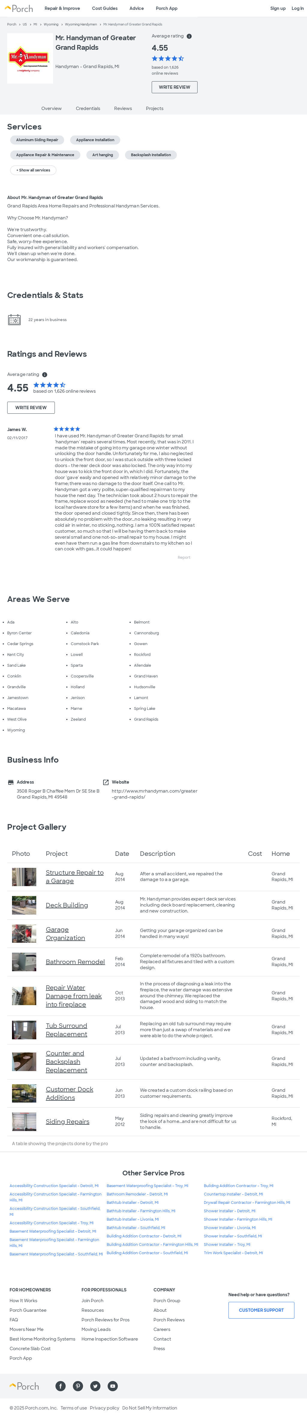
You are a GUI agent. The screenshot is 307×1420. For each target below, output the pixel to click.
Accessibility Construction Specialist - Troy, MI (52, 1223)
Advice (137, 8)
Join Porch (92, 1300)
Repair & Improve (62, 8)
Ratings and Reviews (47, 354)
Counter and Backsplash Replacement (66, 1061)
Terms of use (74, 1408)
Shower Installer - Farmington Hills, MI (238, 1219)
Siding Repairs (67, 1122)
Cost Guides (105, 8)
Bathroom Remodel (75, 962)
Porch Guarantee (28, 1310)
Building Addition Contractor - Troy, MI (238, 1185)
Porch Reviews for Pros (106, 1320)
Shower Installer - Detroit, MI (229, 1211)
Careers (162, 1329)
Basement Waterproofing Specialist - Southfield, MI (56, 1254)
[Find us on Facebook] (60, 1386)
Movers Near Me (26, 1329)
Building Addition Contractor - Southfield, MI (147, 1253)
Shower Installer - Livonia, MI (230, 1227)
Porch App (166, 8)
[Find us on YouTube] (113, 1386)
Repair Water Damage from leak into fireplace (74, 996)
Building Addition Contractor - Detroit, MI (144, 1236)
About (160, 1310)
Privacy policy (104, 1408)
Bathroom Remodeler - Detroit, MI (137, 1194)
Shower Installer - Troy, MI (227, 1244)
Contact (162, 1339)
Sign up (278, 8)
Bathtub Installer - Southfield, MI (136, 1227)
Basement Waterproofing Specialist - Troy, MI (147, 1185)
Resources (93, 1310)
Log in (298, 8)
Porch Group (167, 1300)
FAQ (14, 1320)
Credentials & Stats (45, 295)
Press (159, 1348)
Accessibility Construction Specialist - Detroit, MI (54, 1185)
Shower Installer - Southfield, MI (233, 1236)
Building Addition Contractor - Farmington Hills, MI (152, 1244)
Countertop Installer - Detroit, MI (233, 1194)
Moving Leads (96, 1329)
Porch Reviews (169, 1320)
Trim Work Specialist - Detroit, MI (233, 1253)
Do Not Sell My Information (149, 1408)
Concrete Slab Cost (30, 1348)
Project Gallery (37, 827)
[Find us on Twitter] (95, 1386)
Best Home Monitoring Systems (42, 1339)
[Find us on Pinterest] (78, 1386)
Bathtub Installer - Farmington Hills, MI (141, 1211)
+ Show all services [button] (33, 170)
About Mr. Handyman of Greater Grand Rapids (55, 197)
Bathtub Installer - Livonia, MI (133, 1219)
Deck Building (67, 905)
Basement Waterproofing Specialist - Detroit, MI (53, 1231)
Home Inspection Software (110, 1339)
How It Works (23, 1300)
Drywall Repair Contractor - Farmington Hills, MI (247, 1202)
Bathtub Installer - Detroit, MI (133, 1202)
